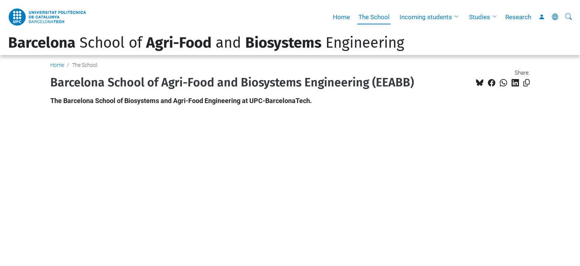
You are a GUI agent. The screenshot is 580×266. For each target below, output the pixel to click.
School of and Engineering (206, 43)
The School (374, 17)
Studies (479, 17)
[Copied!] (526, 83)
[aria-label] (568, 17)
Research (518, 17)
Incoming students (425, 17)
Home (341, 17)
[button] (458, 17)
